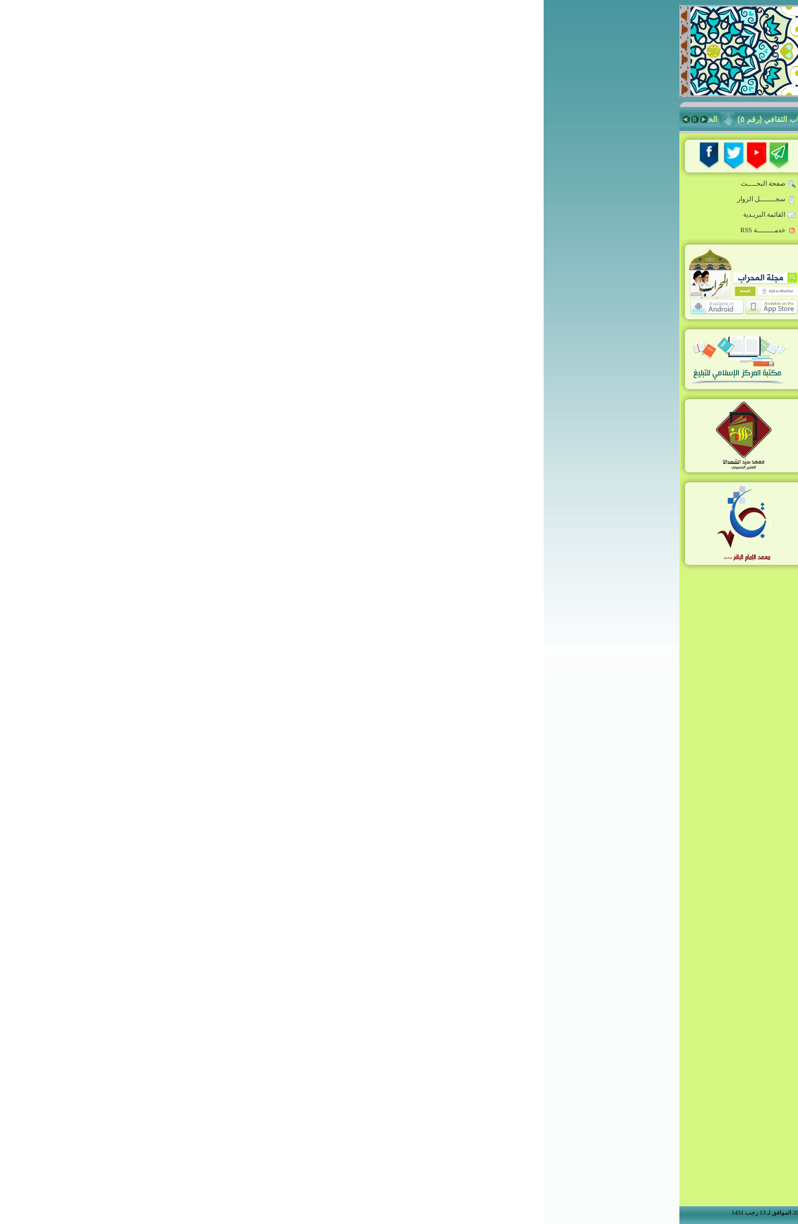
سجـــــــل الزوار (223, 199)
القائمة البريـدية (226, 215)
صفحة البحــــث (225, 184)
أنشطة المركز (626, 451)
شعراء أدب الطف (620, 431)
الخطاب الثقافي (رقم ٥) (226, 119)
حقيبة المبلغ (630, 292)
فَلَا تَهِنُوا (297, 119)
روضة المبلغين (625, 212)
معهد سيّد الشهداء (620, 391)
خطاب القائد (629, 192)
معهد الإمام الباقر (621, 411)
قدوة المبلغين (627, 272)
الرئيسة (637, 172)
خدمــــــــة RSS (225, 230)
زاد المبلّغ (634, 332)
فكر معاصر (631, 312)
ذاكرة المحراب (625, 372)
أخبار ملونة (631, 252)
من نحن (641, 518)
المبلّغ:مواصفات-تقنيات (612, 232)
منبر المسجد (629, 352)
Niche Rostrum (621, 471)
